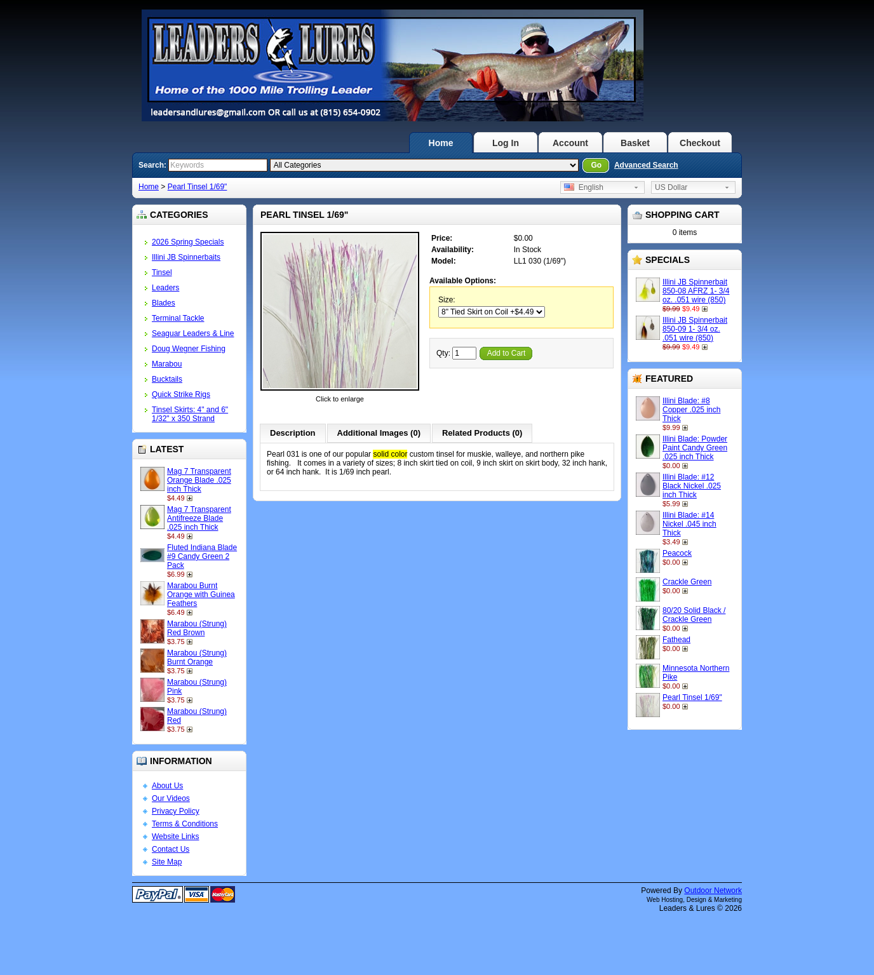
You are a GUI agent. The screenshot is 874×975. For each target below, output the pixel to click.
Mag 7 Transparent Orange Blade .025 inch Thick (199, 480)
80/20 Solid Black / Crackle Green (693, 615)
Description (293, 433)
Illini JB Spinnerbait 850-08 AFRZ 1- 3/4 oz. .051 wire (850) (695, 291)
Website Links (175, 836)
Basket (635, 143)
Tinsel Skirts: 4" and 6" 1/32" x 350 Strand (190, 414)
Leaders (165, 287)
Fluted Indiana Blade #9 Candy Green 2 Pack (202, 556)
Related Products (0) (482, 433)
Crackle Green (686, 581)
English (583, 187)
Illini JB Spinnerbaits (186, 257)
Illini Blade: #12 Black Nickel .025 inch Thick (691, 486)
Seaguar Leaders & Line (193, 333)
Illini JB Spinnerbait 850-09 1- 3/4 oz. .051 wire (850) (694, 329)
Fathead (676, 639)
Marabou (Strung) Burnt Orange (197, 657)
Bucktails (167, 379)
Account (570, 143)
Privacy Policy (175, 811)
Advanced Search (646, 165)
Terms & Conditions (185, 823)
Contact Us (170, 849)
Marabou (167, 364)
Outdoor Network (713, 890)
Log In (505, 143)
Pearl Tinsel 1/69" (197, 186)
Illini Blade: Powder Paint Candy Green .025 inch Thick (694, 447)
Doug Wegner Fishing (188, 348)
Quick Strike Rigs (181, 394)
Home (441, 143)
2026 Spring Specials (188, 242)
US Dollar (671, 187)
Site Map (167, 861)
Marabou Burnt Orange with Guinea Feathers (201, 594)
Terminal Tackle (178, 318)
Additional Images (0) (378, 433)
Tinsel (162, 272)
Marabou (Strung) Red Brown (197, 628)
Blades (163, 303)
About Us (167, 785)
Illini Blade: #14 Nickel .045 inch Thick (689, 524)
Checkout (700, 143)
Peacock (677, 553)
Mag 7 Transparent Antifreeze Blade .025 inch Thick (199, 518)
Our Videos (171, 798)
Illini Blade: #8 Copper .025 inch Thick (691, 409)
